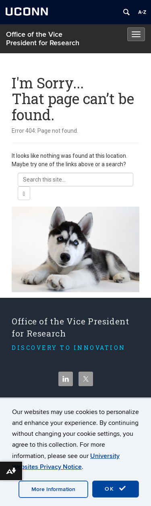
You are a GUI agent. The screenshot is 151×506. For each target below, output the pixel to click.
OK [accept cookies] (115, 488)
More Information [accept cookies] (53, 489)
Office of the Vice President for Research (42, 38)
